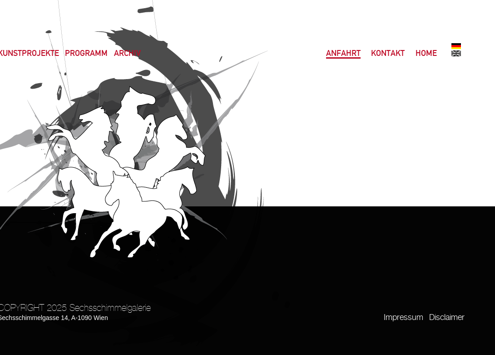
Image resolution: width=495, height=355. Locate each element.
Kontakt (388, 54)
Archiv (127, 54)
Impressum (403, 317)
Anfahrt (343, 54)
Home (426, 54)
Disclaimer (447, 317)
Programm (86, 54)
